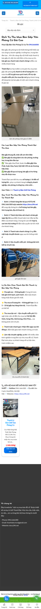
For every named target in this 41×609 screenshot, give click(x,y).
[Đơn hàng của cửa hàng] (20, 30)
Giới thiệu (33, 602)
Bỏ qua (26, 595)
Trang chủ (5, 20)
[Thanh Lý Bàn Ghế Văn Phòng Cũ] (10, 408)
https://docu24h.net (22, 394)
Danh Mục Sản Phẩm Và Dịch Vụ (16, 602)
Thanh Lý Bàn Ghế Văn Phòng (24, 190)
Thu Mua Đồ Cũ (25, 600)
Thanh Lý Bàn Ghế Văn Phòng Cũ (10, 422)
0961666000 (34, 45)
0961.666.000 (13, 520)
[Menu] (3, 13)
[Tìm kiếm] (37, 13)
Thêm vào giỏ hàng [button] (10, 450)
